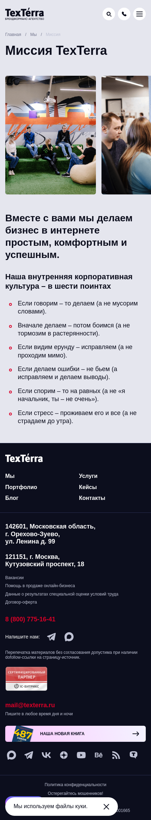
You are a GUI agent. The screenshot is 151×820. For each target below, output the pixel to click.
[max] (69, 636)
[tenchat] (133, 755)
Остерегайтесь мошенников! (75, 793)
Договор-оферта (21, 602)
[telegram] (51, 636)
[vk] (46, 755)
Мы (10, 476)
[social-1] (116, 755)
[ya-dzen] (64, 755)
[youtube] (81, 755)
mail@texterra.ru (30, 705)
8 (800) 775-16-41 (30, 619)
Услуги (88, 476)
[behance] (98, 755)
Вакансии (14, 577)
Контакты (92, 498)
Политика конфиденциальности (75, 784)
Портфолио (21, 487)
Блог (11, 498)
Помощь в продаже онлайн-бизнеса (40, 585)
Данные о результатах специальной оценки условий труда (61, 594)
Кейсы (88, 487)
